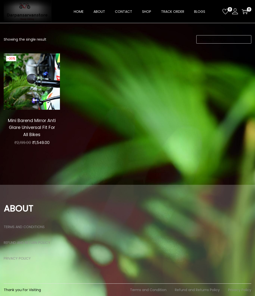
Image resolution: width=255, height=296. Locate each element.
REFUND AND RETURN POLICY (27, 242)
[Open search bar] (217, 11)
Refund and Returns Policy (197, 289)
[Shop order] (224, 39)
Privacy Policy (239, 289)
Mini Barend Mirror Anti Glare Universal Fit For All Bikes (32, 127)
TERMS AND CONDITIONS (24, 226)
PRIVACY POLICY (17, 258)
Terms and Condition (148, 289)
